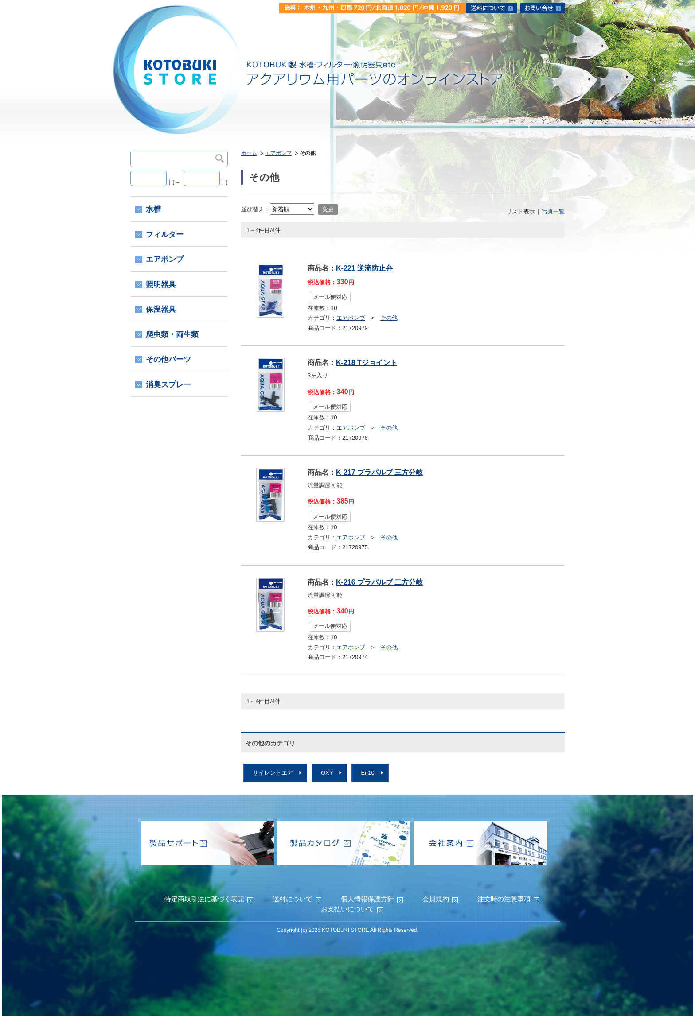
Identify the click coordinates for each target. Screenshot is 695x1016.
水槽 (153, 209)
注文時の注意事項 (504, 899)
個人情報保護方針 (367, 899)
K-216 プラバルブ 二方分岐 (379, 582)
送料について (292, 899)
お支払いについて (347, 909)
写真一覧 (553, 211)
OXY (327, 772)
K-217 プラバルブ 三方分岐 (379, 472)
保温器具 (161, 309)
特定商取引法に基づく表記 (204, 899)
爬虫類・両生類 (172, 334)
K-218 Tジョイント (366, 362)
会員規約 (435, 899)
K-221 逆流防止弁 (364, 268)
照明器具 (161, 284)
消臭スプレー (168, 384)
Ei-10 (367, 772)
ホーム (249, 153)
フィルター (165, 234)
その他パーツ (168, 359)
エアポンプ (278, 153)
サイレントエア (273, 772)
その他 (389, 317)
